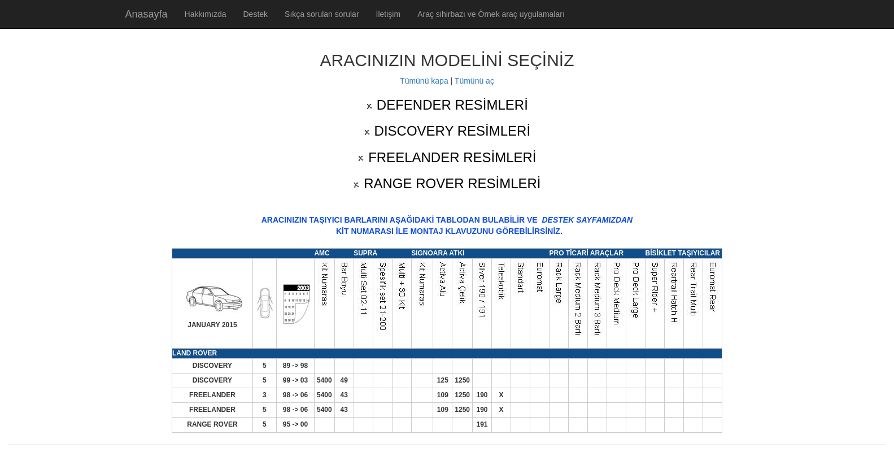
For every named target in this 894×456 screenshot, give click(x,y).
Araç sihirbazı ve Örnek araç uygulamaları (491, 14)
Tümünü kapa (424, 80)
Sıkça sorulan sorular (322, 14)
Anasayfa (146, 14)
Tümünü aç (474, 80)
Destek (255, 14)
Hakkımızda (205, 14)
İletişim (388, 14)
